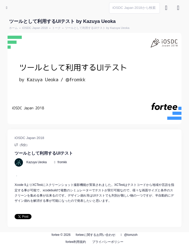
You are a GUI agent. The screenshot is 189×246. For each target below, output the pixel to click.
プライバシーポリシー (107, 242)
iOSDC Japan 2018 (35, 27)
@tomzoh (128, 235)
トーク (56, 27)
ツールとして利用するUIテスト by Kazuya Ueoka (97, 27)
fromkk (62, 162)
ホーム (13, 27)
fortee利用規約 (76, 242)
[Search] (134, 8)
